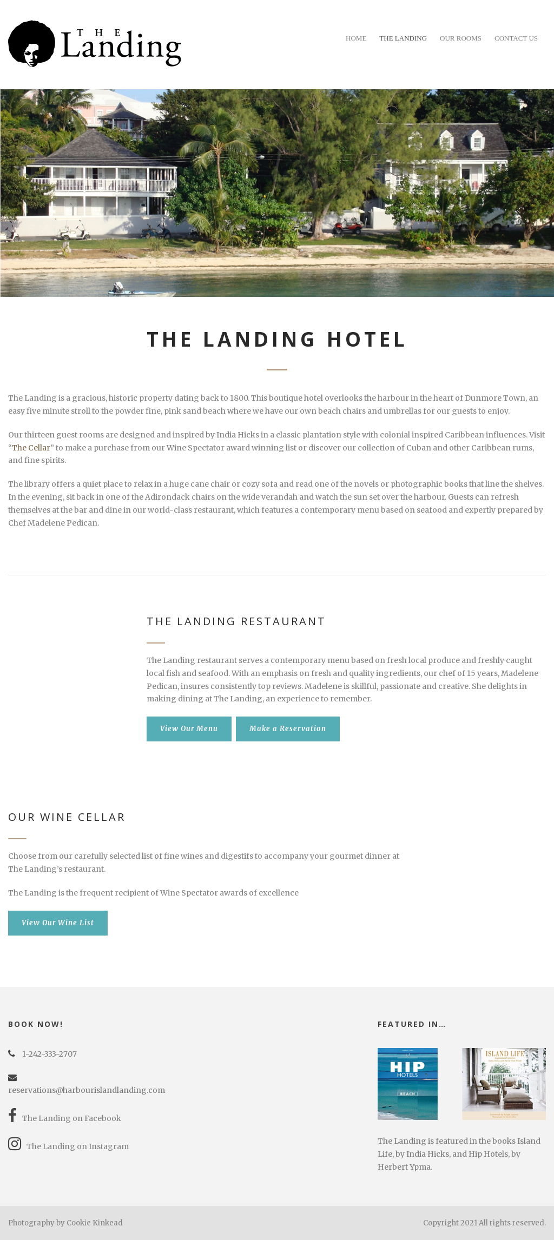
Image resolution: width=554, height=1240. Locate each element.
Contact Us (516, 38)
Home (356, 38)
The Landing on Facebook (64, 1118)
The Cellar (31, 448)
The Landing (403, 38)
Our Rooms (461, 38)
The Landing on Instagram (68, 1146)
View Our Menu (189, 728)
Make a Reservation (287, 728)
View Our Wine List (58, 922)
